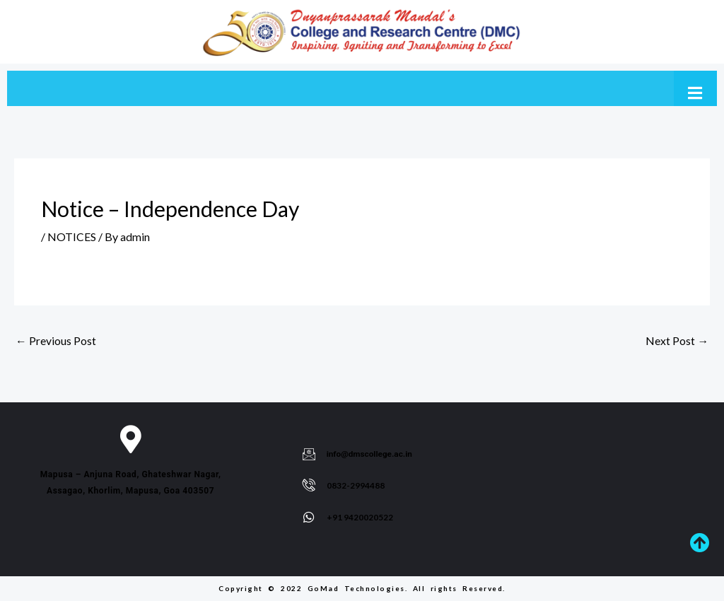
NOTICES (71, 236)
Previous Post (56, 341)
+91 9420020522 (360, 518)
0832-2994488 (356, 486)
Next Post (677, 341)
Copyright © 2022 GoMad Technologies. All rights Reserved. (362, 588)
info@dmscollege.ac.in (370, 454)
